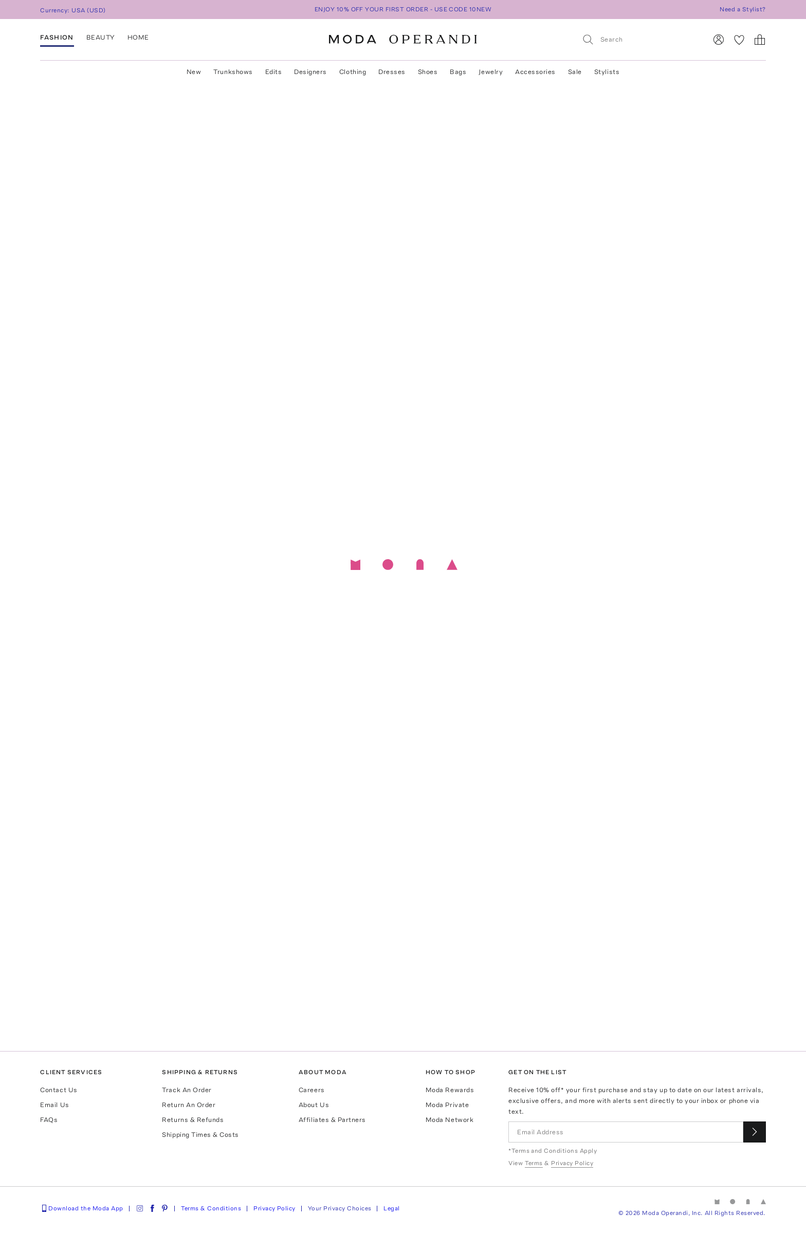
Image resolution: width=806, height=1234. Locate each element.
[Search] (640, 39)
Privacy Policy (274, 1208)
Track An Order (186, 1090)
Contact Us (58, 1090)
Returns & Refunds (193, 1120)
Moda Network (449, 1120)
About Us (314, 1105)
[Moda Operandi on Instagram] (140, 1208)
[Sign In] (718, 39)
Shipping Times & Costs (200, 1134)
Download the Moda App (81, 1208)
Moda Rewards (450, 1090)
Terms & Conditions (211, 1208)
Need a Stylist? (742, 9)
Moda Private (447, 1105)
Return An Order (188, 1105)
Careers (312, 1090)
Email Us (54, 1105)
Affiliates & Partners (332, 1120)
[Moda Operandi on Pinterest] (164, 1208)
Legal (391, 1208)
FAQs (49, 1120)
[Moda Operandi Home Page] (403, 39)
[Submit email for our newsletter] (754, 1132)
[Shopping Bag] (760, 39)
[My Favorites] (739, 39)
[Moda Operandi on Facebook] (152, 1208)
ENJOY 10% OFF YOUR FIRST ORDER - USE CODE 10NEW (403, 9)
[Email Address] (625, 1132)
